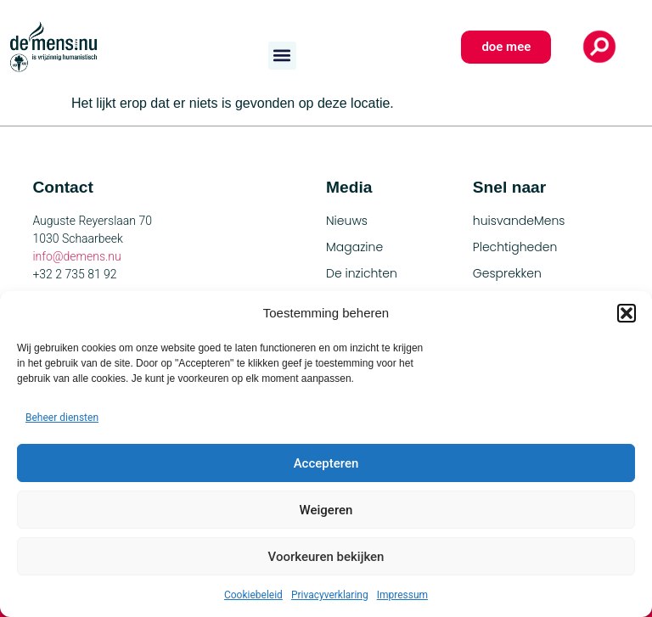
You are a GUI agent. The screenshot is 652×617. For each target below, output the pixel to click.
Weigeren (326, 510)
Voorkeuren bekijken (326, 556)
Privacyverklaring (329, 595)
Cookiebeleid (253, 595)
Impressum (402, 595)
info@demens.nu (76, 256)
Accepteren (326, 463)
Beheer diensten (61, 417)
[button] (626, 313)
